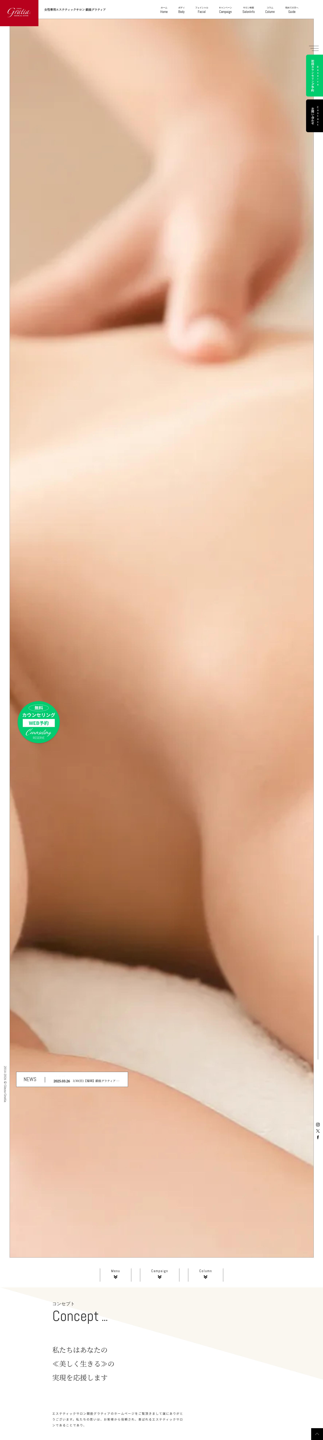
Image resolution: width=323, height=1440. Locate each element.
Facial (201, 10)
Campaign (225, 10)
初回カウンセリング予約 (315, 75)
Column (270, 10)
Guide (291, 10)
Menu (115, 1275)
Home (164, 10)
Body (181, 10)
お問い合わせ (315, 115)
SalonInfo (249, 10)
